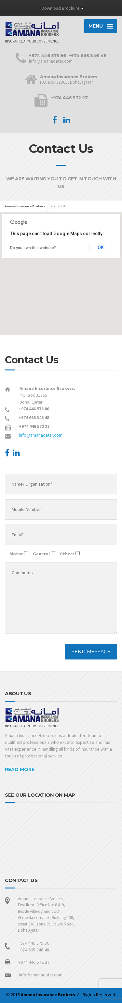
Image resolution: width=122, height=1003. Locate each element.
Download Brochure (61, 8)
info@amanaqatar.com (40, 435)
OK (101, 247)
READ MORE (19, 769)
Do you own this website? (33, 248)
